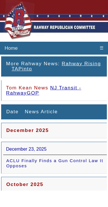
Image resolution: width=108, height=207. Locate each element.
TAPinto (22, 69)
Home (11, 48)
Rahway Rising (81, 63)
